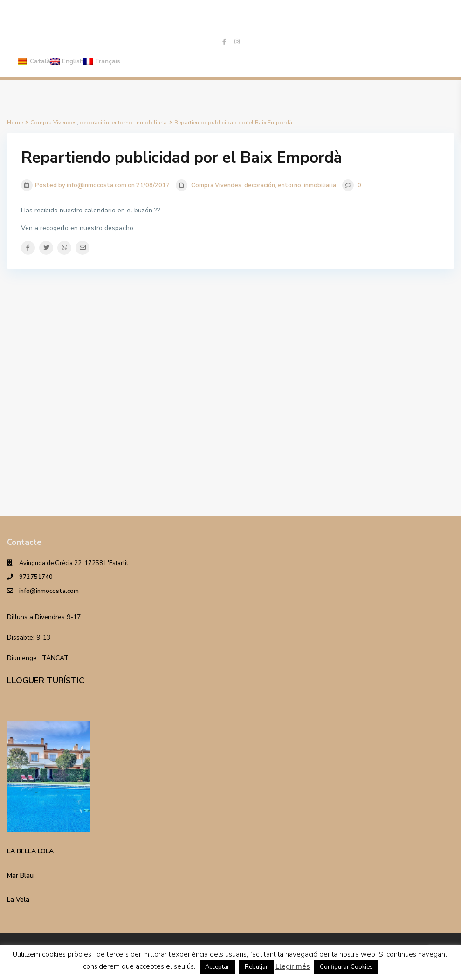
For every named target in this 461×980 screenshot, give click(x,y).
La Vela (18, 899)
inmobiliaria (320, 185)
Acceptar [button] (217, 967)
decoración (259, 185)
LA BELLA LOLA (30, 851)
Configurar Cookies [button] (346, 967)
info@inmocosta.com (49, 591)
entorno (289, 185)
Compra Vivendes (216, 185)
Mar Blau (20, 875)
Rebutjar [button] (256, 967)
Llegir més (292, 966)
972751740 (36, 577)
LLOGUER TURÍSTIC (45, 680)
